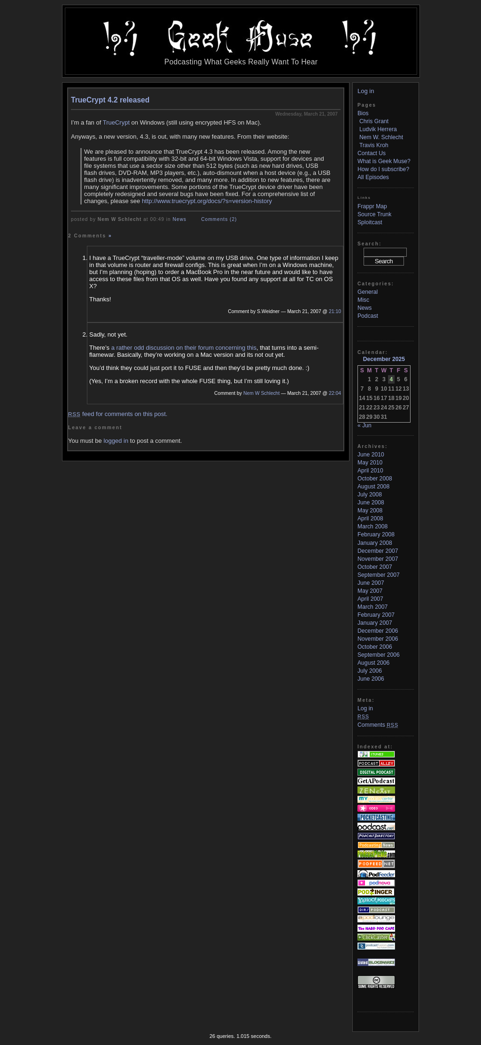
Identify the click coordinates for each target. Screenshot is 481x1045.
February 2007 (376, 615)
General (367, 292)
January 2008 (374, 543)
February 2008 (376, 534)
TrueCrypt (116, 122)
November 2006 (377, 639)
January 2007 (374, 623)
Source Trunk (374, 214)
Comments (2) (219, 219)
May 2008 (369, 510)
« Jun (364, 425)
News (179, 219)
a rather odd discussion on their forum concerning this (183, 347)
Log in (365, 90)
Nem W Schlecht (261, 393)
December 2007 (377, 551)
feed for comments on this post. (117, 413)
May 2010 (369, 462)
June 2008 (370, 502)
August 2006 (373, 663)
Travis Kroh (373, 145)
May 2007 (369, 591)
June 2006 (370, 679)
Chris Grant (373, 121)
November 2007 (377, 559)
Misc (363, 300)
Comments (377, 725)
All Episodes (373, 177)
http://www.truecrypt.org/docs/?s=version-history (207, 200)
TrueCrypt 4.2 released (110, 100)
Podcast (367, 316)
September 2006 (378, 655)
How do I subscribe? (383, 169)
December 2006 (377, 631)
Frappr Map (372, 206)
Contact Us (371, 153)
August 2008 (373, 486)
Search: (369, 243)
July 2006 (369, 671)
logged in (115, 440)
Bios (363, 113)
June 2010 (370, 454)
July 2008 (369, 494)
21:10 (335, 311)
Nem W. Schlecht (381, 137)
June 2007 (370, 583)
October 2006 (374, 647)
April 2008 (370, 518)
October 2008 (374, 478)
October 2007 (374, 567)
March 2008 (372, 526)
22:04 (335, 393)
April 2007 (370, 599)
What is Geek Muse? (384, 161)
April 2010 (370, 470)
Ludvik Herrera (378, 129)
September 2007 (378, 575)
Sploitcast (369, 222)
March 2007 (372, 607)
